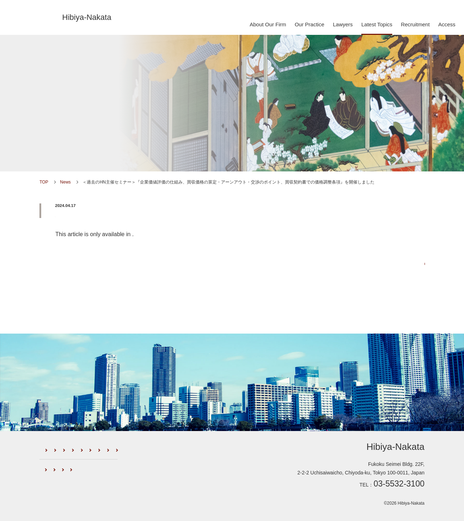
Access (446, 24)
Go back (232, 295)
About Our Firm (268, 24)
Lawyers (343, 24)
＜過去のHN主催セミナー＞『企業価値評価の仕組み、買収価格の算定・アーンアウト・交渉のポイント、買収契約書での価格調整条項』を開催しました (237, 215)
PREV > (416, 295)
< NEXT (48, 295)
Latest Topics (376, 24)
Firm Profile (98, 448)
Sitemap (203, 477)
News (55, 103)
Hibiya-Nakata (86, 17)
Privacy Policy (172, 477)
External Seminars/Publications (108, 458)
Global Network (58, 477)
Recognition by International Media (116, 477)
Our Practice (309, 24)
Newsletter (55, 458)
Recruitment (415, 24)
